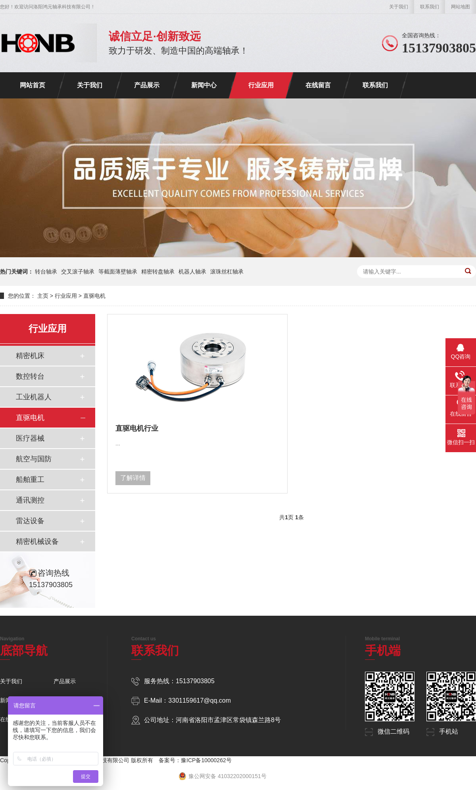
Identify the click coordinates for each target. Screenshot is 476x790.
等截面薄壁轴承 (117, 271)
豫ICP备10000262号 (206, 760)
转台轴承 (46, 271)
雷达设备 (30, 521)
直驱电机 (94, 296)
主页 (42, 296)
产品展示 (146, 85)
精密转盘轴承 (158, 271)
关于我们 (398, 7)
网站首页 (32, 85)
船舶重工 (30, 480)
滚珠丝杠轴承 (227, 271)
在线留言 (318, 85)
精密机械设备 (37, 541)
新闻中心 (204, 85)
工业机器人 (34, 397)
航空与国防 (34, 459)
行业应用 (261, 85)
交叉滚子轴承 (77, 271)
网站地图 (460, 7)
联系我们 (429, 7)
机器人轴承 (192, 271)
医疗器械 (30, 438)
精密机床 (30, 356)
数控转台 (30, 376)
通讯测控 (30, 500)
